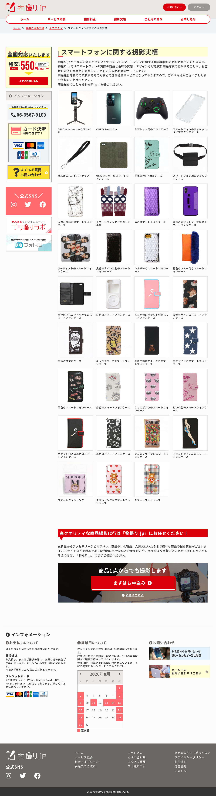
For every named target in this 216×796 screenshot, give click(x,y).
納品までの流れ (85, 766)
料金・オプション (87, 761)
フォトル (181, 771)
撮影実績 (120, 19)
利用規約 (181, 761)
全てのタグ (56, 28)
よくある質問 (137, 761)
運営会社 (181, 766)
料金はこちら (133, 595)
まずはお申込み (132, 583)
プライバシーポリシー (189, 757)
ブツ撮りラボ (137, 766)
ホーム (24, 19)
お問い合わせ (174, 7)
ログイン (199, 7)
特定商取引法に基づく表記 (192, 753)
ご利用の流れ (153, 19)
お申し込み (188, 19)
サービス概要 (57, 19)
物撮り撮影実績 (35, 28)
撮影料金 (90, 19)
